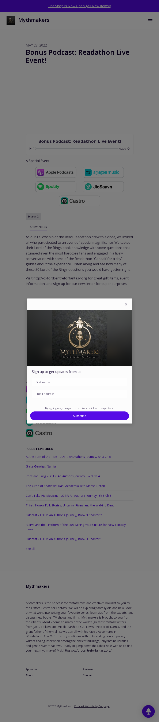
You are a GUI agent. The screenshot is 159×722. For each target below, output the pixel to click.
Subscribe (79, 416)
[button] (126, 304)
